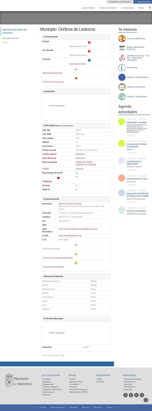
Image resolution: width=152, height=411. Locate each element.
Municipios (129, 375)
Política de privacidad (58, 407)
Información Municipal (132, 379)
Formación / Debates (136, 214)
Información (132, 68)
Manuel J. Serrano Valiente (70, 203)
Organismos (103, 375)
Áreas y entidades (108, 8)
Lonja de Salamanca (136, 38)
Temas (141, 8)
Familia (130, 149)
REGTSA (100, 382)
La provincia (127, 8)
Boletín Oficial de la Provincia (135, 48)
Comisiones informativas (52, 389)
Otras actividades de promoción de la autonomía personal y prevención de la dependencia (137, 128)
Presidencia (74, 384)
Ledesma (79, 168)
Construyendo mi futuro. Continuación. (137, 145)
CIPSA (99, 379)
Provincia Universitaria (136, 211)
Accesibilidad (73, 407)
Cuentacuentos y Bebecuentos (134, 162)
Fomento (73, 387)
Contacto (110, 407)
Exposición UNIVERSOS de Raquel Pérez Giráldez (138, 194)
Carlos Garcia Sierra (77, 64)
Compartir (3, 364)
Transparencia (97, 407)
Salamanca (80, 154)
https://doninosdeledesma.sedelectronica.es (78, 229)
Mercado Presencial (10, 38)
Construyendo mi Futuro (137, 179)
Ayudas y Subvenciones (137, 77)
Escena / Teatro (134, 167)
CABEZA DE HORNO (84, 162)
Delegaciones (47, 384)
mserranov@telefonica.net (70, 235)
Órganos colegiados (50, 387)
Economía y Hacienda (78, 389)
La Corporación (51, 375)
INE (63, 355)
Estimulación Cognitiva (136, 122)
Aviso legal (42, 407)
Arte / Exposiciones (136, 199)
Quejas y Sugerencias (137, 97)
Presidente (46, 379)
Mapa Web (85, 407)
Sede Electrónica (143, 2)
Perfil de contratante (136, 87)
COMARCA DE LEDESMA (85, 164)
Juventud (131, 182)
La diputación (88, 8)
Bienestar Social (76, 382)
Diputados (46, 382)
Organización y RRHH (78, 392)
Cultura (72, 379)
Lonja (4, 42)
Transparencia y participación (119, 2)
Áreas (72, 375)
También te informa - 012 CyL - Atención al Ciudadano (138, 58)
